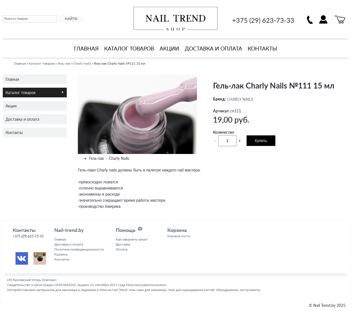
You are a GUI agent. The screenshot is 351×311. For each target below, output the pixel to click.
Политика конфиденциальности (79, 249)
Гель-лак (64, 63)
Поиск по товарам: (16, 18)
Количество (223, 132)
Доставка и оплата (213, 48)
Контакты (262, 48)
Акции (169, 48)
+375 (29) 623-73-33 (263, 20)
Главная (86, 48)
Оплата (121, 249)
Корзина (60, 254)
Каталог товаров (129, 48)
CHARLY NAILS (240, 99)
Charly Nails (82, 63)
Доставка (123, 244)
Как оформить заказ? (132, 239)
